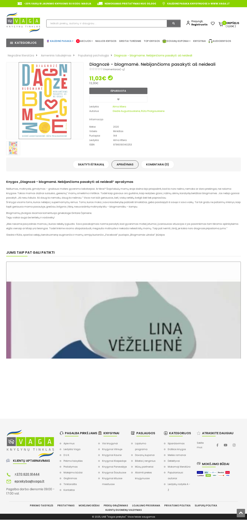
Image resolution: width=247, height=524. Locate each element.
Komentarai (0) (157, 164)
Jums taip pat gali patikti (30, 252)
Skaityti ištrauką (91, 164)
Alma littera (119, 106)
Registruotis (199, 24)
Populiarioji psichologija (93, 55)
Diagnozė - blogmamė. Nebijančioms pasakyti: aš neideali (153, 55)
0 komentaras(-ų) (114, 69)
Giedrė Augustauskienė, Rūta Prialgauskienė (138, 111)
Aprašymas (125, 164)
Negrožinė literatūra (21, 55)
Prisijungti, (197, 21)
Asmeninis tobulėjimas (56, 55)
